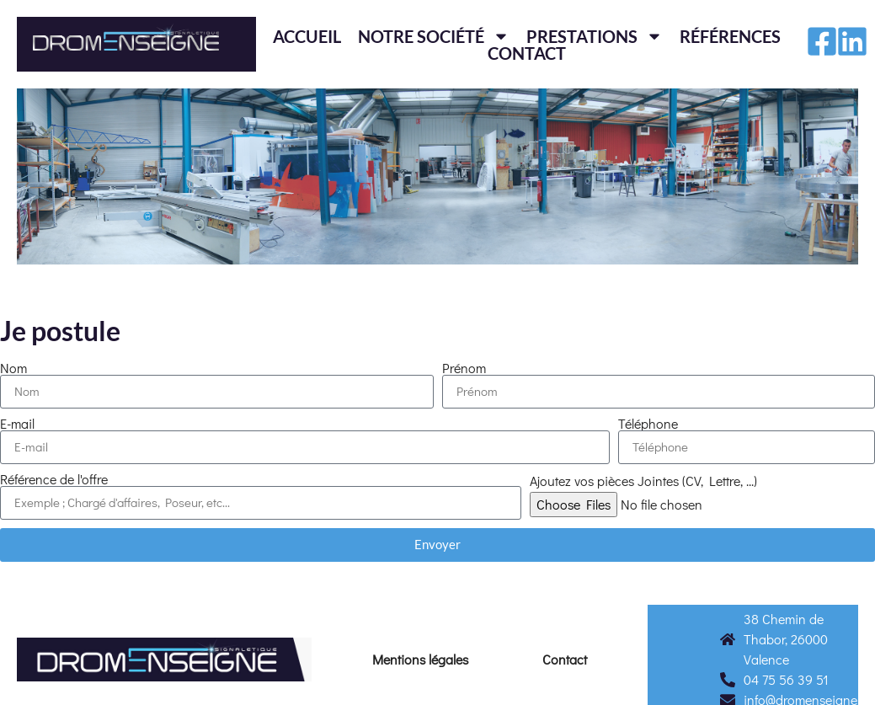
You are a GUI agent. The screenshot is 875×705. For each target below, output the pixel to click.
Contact (527, 53)
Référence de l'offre (54, 479)
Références (730, 36)
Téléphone (648, 423)
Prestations (594, 36)
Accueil (307, 36)
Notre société (434, 36)
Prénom (464, 368)
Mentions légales (420, 659)
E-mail (17, 423)
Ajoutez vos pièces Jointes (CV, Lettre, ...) (643, 481)
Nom (13, 368)
